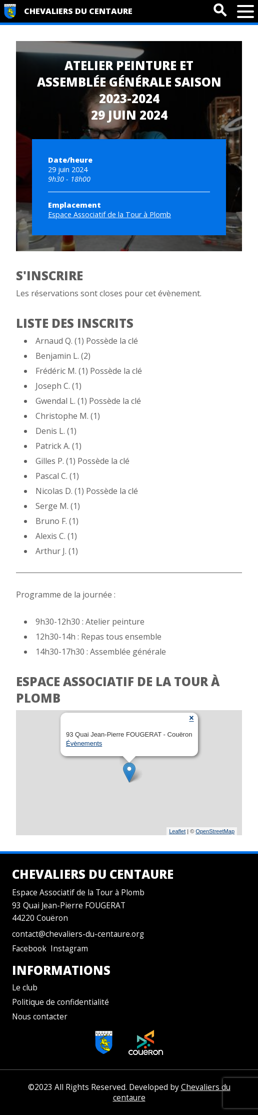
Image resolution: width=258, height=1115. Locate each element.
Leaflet (177, 831)
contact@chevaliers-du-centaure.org (78, 934)
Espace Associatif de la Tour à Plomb (109, 214)
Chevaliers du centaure (78, 11)
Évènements (84, 743)
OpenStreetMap (215, 831)
